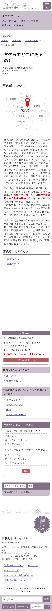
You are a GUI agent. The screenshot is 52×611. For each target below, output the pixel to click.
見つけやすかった (16, 455)
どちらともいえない (17, 440)
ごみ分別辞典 (9, 21)
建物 (8, 409)
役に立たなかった (16, 444)
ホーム (4, 41)
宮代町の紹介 (31, 41)
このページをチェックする (15, 486)
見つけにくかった (16, 463)
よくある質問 (8, 607)
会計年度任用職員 (28, 21)
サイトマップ (11, 570)
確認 (26, 471)
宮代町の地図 (7, 45)
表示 (47, 606)
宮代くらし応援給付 (13, 25)
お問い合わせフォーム (26, 360)
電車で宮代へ (14, 264)
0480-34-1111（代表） (20, 553)
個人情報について (13, 565)
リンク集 (33, 565)
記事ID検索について (15, 580)
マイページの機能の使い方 (18, 575)
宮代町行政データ (16, 414)
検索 (46, 599)
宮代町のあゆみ (14, 404)
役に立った (12, 436)
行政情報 (16, 41)
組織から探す (23, 607)
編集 (30, 486)
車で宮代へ (13, 259)
